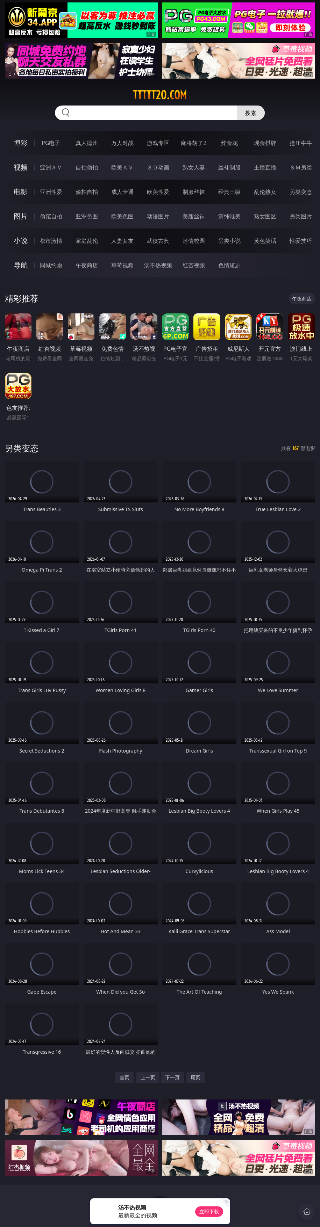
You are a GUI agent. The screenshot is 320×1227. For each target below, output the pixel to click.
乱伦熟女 (265, 192)
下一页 (172, 1077)
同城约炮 (51, 265)
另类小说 (229, 241)
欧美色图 (122, 216)
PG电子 (51, 143)
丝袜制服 (229, 167)
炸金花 (229, 143)
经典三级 (229, 192)
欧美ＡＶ (122, 167)
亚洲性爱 (51, 192)
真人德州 (87, 143)
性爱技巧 (301, 241)
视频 (21, 167)
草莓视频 (122, 265)
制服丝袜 (194, 192)
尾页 (195, 1077)
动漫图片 (158, 216)
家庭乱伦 (87, 241)
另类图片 (301, 216)
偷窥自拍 (51, 216)
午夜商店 (87, 265)
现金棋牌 (265, 143)
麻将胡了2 (193, 143)
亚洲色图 (87, 216)
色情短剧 (229, 265)
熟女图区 (265, 216)
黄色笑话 (265, 241)
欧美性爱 (158, 192)
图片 (21, 216)
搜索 (250, 113)
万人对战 (122, 143)
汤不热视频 (158, 265)
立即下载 (209, 1211)
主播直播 (265, 167)
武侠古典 (158, 241)
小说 (21, 240)
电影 (21, 191)
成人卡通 (122, 192)
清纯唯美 (229, 216)
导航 (21, 265)
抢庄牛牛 (301, 143)
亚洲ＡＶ (51, 167)
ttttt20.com (160, 95)
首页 (124, 1077)
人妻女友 (122, 241)
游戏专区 (158, 143)
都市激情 (51, 241)
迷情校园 (194, 241)
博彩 (21, 142)
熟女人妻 (194, 167)
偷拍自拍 (87, 192)
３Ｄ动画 (158, 167)
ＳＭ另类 (301, 167)
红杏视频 (194, 265)
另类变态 (301, 192)
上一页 (148, 1077)
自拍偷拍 (87, 167)
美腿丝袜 (194, 216)
